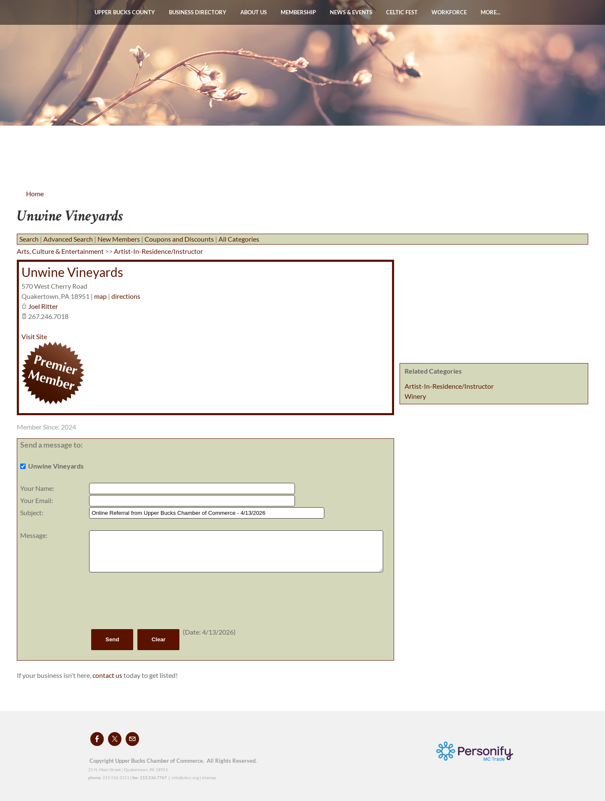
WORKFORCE (449, 12)
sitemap (209, 777)
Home (35, 194)
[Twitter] (114, 739)
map (100, 296)
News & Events (351, 12)
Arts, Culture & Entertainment (60, 251)
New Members (118, 239)
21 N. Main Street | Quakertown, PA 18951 (128, 769)
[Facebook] (97, 739)
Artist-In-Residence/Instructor (449, 386)
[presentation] (153, 600)
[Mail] (132, 739)
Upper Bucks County (125, 12)
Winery (415, 396)
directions (125, 296)
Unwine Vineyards (72, 271)
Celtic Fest (402, 12)
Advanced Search (68, 239)
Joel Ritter (43, 306)
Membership (298, 12)
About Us (253, 12)
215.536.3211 (116, 777)
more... (490, 12)
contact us (108, 675)
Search (29, 239)
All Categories (238, 239)
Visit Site (34, 336)
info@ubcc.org (185, 777)
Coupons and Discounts (179, 239)
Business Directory (197, 12)
